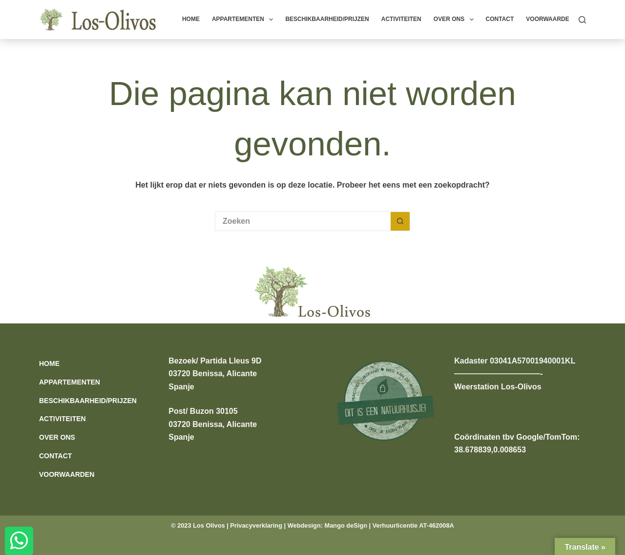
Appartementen (244, 19)
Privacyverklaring (256, 525)
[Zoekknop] (400, 221)
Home (191, 19)
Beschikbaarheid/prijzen (327, 19)
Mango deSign (346, 525)
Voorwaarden (549, 19)
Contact (500, 19)
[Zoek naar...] (303, 221)
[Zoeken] (582, 19)
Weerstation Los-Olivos (497, 387)
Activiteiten (401, 19)
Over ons (456, 19)
